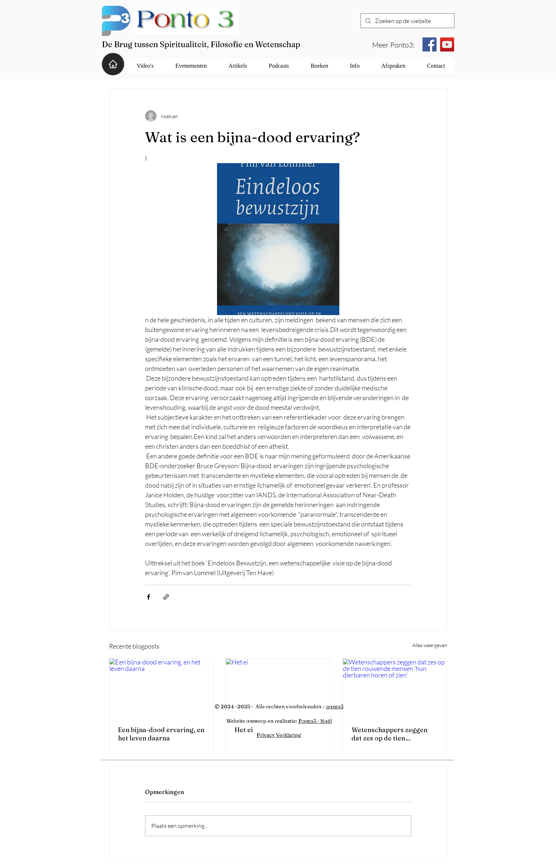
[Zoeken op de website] (407, 21)
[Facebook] (429, 44)
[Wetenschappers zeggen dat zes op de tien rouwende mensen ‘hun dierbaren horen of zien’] (395, 688)
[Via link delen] (166, 596)
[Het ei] (278, 688)
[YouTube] (447, 44)
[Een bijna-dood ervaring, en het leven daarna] (161, 688)
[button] (145, 65)
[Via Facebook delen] (148, 596)
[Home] (113, 64)
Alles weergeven (429, 645)
